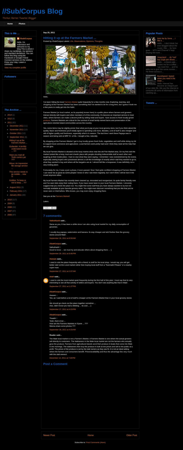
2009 (9, 203)
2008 (9, 207)
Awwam (52, 259)
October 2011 (16, 133)
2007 (9, 211)
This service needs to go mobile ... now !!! (18, 174)
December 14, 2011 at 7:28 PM (62, 358)
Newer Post (49, 435)
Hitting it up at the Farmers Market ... (18, 141)
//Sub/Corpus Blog (32, 11)
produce (46, 120)
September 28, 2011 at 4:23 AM (62, 330)
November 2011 (17, 129)
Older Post (131, 435)
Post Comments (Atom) (96, 442)
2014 (9, 115)
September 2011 (17, 137)
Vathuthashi (54, 221)
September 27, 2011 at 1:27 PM (62, 286)
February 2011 (16, 191)
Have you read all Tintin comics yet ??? (17, 157)
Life (71, 41)
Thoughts (98, 41)
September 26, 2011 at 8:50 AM (62, 238)
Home (10, 24)
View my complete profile (15, 68)
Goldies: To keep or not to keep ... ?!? (17, 181)
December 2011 (17, 126)
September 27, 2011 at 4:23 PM (62, 309)
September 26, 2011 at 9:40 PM (62, 253)
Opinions (90, 41)
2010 (9, 200)
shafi (51, 277)
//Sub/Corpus (55, 244)
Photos (22, 24)
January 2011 (16, 195)
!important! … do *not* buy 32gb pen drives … (167, 58)
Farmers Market (70, 102)
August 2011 (15, 187)
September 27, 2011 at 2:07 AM (62, 271)
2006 (9, 215)
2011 (9, 122)
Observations (79, 41)
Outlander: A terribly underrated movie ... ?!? (17, 148)
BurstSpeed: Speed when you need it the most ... (166, 78)
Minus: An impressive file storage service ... (18, 165)
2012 (9, 118)
